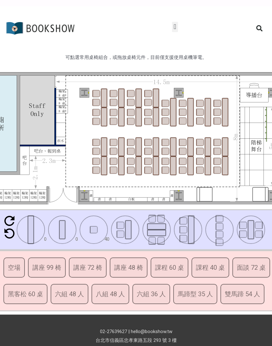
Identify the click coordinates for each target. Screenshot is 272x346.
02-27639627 (113, 331)
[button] (175, 27)
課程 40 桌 (210, 267)
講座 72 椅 (87, 267)
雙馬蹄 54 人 (242, 294)
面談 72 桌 (251, 267)
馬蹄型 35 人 (195, 294)
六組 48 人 (69, 294)
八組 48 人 (110, 294)
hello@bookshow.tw (151, 331)
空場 (14, 267)
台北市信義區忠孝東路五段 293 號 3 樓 (136, 340)
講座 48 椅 (128, 267)
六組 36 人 (151, 294)
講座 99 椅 (46, 267)
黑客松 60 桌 (25, 294)
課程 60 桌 (169, 267)
